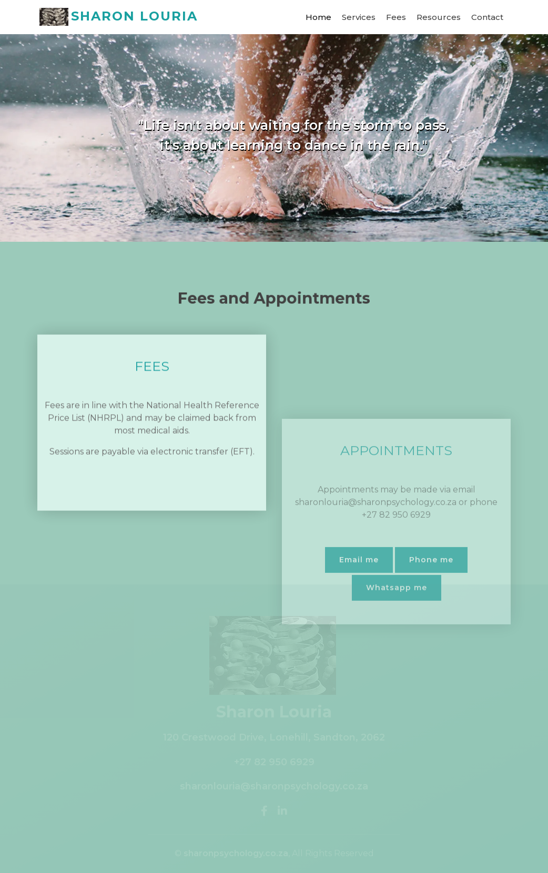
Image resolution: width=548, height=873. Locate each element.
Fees (396, 17)
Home (318, 17)
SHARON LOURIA (118, 17)
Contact (487, 17)
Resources (439, 17)
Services (359, 17)
